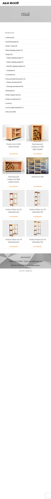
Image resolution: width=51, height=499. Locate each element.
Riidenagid (9, 90)
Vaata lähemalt (13, 153)
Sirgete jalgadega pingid (14, 58)
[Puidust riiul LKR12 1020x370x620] (14, 126)
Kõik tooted (9, 112)
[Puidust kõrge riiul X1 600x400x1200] (14, 191)
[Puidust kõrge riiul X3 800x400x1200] (14, 221)
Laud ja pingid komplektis (13, 107)
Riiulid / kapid (10, 46)
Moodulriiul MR (37, 177)
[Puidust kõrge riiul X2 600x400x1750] (37, 191)
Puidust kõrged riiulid (12, 95)
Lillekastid (9, 37)
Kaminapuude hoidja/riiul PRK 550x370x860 (37, 146)
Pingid (8, 54)
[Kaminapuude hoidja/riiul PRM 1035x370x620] (14, 158)
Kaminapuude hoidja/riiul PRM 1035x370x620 (13, 179)
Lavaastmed (9, 74)
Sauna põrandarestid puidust (14, 79)
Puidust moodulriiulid (12, 99)
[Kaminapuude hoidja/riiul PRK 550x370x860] (37, 126)
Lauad (8, 103)
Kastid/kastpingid (11, 42)
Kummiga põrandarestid (14, 86)
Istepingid (10, 70)
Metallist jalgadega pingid (14, 66)
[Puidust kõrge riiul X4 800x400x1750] (37, 221)
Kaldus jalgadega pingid (14, 62)
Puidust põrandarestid (13, 82)
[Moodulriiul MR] (37, 158)
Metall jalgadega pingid (13, 50)
